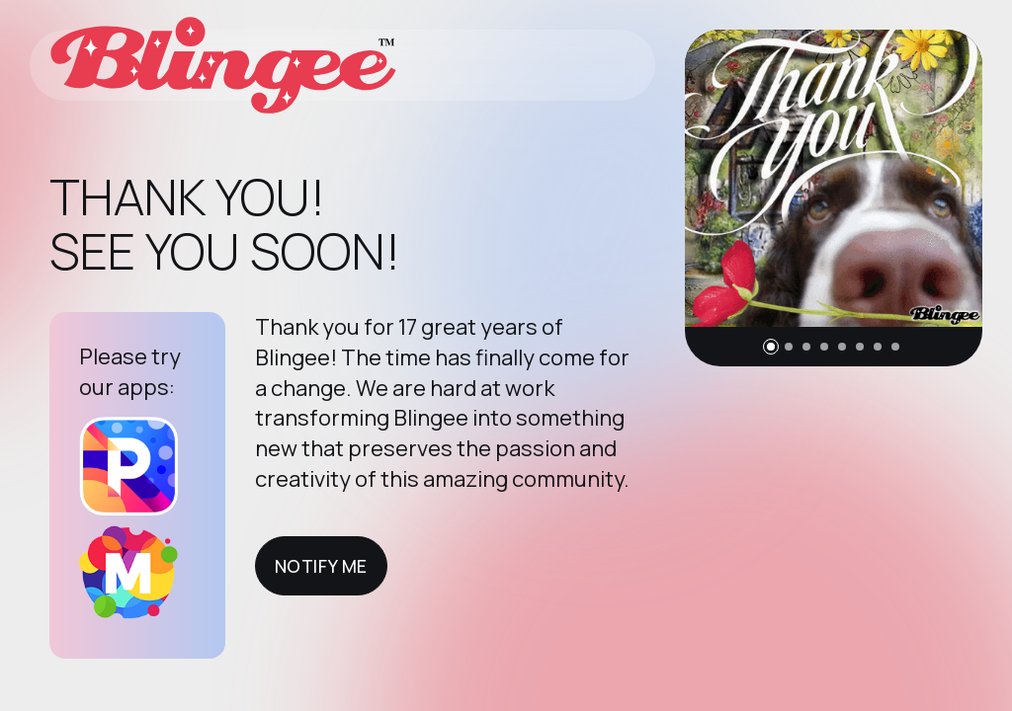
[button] (771, 347)
